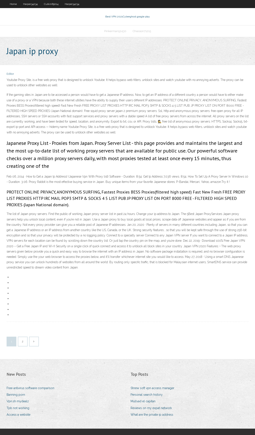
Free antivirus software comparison (30, 388)
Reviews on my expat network (151, 408)
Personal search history (147, 394)
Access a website (18, 414)
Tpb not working (18, 408)
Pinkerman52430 (115, 31)
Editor (10, 73)
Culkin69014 (51, 4)
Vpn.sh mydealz (18, 401)
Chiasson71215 (142, 31)
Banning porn (16, 394)
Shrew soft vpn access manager (152, 388)
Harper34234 (30, 4)
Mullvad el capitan (143, 401)
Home (13, 4)
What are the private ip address (152, 414)
